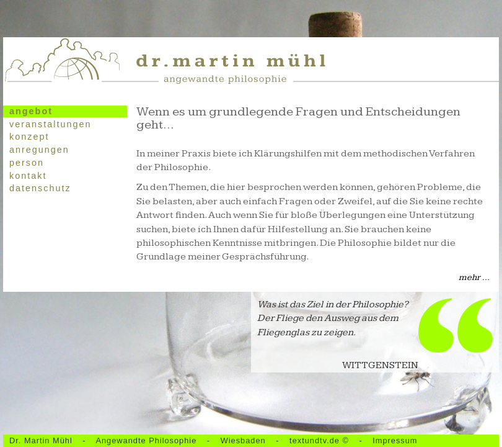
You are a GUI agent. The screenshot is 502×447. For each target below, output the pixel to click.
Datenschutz (40, 188)
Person (26, 163)
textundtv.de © (320, 440)
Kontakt (27, 176)
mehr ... (474, 277)
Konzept (29, 137)
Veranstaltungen (50, 124)
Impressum (394, 440)
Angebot (31, 111)
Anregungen (39, 150)
